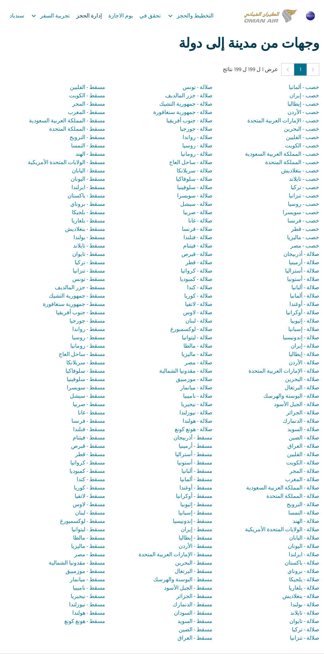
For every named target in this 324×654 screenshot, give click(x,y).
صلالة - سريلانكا (194, 171)
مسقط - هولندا (88, 613)
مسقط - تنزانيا (89, 271)
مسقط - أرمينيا (195, 446)
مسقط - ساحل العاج (82, 355)
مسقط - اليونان (88, 179)
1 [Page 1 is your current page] (300, 70)
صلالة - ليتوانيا (197, 338)
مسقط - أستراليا (193, 455)
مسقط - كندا (91, 480)
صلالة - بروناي (303, 572)
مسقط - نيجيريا (88, 597)
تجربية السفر (48, 16)
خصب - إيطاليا (303, 104)
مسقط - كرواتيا (87, 463)
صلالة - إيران (305, 346)
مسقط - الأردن (195, 547)
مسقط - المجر (88, 104)
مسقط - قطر (90, 455)
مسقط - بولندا (89, 238)
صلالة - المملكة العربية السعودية (282, 488)
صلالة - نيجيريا (196, 405)
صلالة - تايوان (304, 622)
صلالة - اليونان (303, 547)
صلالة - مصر (198, 363)
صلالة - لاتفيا (198, 305)
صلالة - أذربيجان (301, 254)
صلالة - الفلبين (303, 455)
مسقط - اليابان (88, 171)
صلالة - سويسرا (194, 196)
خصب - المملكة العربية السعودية (282, 154)
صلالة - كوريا (198, 296)
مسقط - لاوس (89, 505)
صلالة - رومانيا (196, 154)
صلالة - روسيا (197, 146)
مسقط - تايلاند (89, 246)
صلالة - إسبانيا (303, 330)
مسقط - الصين (195, 630)
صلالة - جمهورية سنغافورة (182, 113)
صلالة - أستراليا (302, 271)
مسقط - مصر (89, 555)
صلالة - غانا (200, 221)
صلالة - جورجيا (196, 129)
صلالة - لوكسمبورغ (191, 330)
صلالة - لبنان (198, 321)
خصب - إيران (304, 96)
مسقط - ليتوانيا (88, 530)
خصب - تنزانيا (304, 196)
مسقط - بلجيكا (88, 213)
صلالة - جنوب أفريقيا (189, 121)
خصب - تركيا (305, 188)
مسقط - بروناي (87, 204)
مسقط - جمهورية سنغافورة (74, 305)
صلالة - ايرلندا (304, 555)
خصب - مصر (304, 246)
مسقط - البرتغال (193, 572)
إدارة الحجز (89, 16)
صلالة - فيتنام (197, 246)
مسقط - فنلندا (89, 430)
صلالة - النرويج (303, 505)
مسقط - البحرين (193, 563)
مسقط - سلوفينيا (86, 380)
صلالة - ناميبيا (197, 396)
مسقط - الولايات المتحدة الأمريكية (66, 163)
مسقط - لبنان (90, 513)
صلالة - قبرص (196, 254)
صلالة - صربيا (197, 213)
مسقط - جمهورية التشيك (77, 296)
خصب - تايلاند (304, 179)
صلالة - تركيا (305, 630)
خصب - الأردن (303, 113)
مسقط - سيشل (87, 396)
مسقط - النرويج (87, 138)
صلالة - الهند (306, 521)
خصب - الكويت (302, 146)
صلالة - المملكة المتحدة (292, 496)
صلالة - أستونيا (303, 279)
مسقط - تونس (88, 279)
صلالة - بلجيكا (304, 580)
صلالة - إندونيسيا (301, 338)
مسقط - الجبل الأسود (188, 588)
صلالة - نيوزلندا (195, 413)
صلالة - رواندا (197, 138)
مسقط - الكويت (87, 96)
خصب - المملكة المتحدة (292, 163)
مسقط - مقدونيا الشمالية (77, 563)
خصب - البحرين (301, 129)
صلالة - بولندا (305, 605)
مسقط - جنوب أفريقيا (80, 313)
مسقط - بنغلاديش (85, 229)
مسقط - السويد (194, 622)
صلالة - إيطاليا (304, 355)
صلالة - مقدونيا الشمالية (185, 371)
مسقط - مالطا (89, 538)
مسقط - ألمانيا (196, 480)
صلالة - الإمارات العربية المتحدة (284, 371)
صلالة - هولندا (197, 421)
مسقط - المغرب (86, 113)
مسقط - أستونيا (194, 463)
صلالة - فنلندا (197, 238)
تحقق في (150, 16)
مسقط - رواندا (88, 330)
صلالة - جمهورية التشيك (185, 104)
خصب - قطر (305, 229)
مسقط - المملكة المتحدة (77, 129)
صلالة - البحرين (302, 380)
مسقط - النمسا (88, 146)
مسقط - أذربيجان (193, 438)
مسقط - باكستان (86, 196)
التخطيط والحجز (189, 16)
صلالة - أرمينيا (304, 263)
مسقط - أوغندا (195, 488)
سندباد (17, 16)
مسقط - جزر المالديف (80, 288)
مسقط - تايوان (88, 254)
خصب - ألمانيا (304, 88)
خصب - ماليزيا (303, 238)
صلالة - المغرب (302, 480)
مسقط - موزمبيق (85, 572)
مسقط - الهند (90, 154)
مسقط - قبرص (88, 446)
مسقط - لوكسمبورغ (82, 521)
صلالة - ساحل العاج (190, 163)
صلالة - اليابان (304, 538)
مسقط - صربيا (89, 405)
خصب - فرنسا (303, 221)
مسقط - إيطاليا (195, 538)
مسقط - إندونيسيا (192, 521)
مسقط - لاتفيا (90, 496)
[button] (313, 69)
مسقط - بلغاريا (88, 221)
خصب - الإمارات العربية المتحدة (283, 121)
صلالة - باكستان (302, 563)
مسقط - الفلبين (87, 88)
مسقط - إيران (196, 530)
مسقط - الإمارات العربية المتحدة (175, 555)
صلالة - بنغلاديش (300, 597)
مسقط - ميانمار (87, 580)
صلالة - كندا (199, 288)
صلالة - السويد (303, 430)
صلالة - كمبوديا (196, 279)
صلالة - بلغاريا (304, 588)
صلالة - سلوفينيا (194, 188)
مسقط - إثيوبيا (196, 505)
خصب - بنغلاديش (300, 171)
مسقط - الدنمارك (192, 605)
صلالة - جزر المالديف (188, 96)
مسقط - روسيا (88, 338)
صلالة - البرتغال (302, 388)
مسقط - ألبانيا (196, 471)
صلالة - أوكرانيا (302, 313)
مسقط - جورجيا (87, 321)
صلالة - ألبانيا (305, 288)
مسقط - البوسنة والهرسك (182, 580)
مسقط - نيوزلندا (87, 605)
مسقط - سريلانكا (85, 363)
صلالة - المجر (304, 471)
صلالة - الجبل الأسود (296, 405)
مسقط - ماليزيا (88, 547)
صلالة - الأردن (304, 363)
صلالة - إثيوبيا (304, 321)
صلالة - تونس (197, 88)
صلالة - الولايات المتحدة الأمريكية (282, 530)
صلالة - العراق (303, 446)
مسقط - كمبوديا (87, 471)
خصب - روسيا (303, 204)
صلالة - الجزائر (302, 413)
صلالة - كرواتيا (196, 271)
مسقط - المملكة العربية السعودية (67, 121)
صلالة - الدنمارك (301, 421)
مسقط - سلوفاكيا (85, 371)
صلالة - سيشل (196, 204)
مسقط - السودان (193, 613)
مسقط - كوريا (89, 488)
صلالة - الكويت (302, 463)
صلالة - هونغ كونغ (193, 430)
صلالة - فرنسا (197, 229)
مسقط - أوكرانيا (194, 496)
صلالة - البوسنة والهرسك (291, 396)
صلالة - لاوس (197, 313)
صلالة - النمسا (303, 513)
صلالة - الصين (304, 438)
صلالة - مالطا (197, 346)
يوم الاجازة (120, 16)
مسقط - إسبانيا (195, 513)
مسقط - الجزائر (194, 597)
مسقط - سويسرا (86, 388)
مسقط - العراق (194, 638)
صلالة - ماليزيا (196, 355)
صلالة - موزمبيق (194, 380)
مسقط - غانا (91, 413)
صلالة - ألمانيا (304, 296)
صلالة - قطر (198, 263)
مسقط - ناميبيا (89, 588)
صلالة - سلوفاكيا (194, 179)
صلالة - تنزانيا (304, 638)
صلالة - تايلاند (304, 613)
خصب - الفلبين (302, 138)
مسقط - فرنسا (88, 421)
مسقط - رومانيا (87, 346)
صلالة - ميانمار (196, 388)
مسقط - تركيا (90, 263)
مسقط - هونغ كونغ (84, 622)
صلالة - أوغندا (304, 305)
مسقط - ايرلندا (88, 188)
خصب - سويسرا (301, 213)
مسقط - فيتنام (89, 438)
